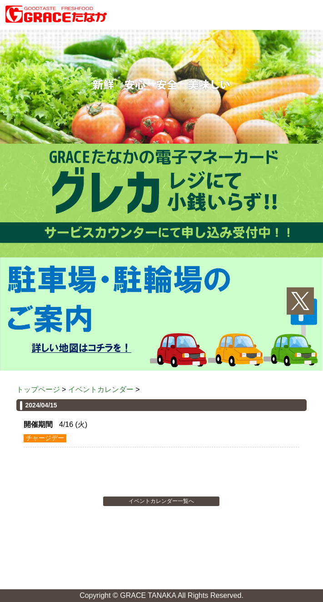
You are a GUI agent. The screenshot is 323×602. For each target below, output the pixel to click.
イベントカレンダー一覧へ (161, 501)
